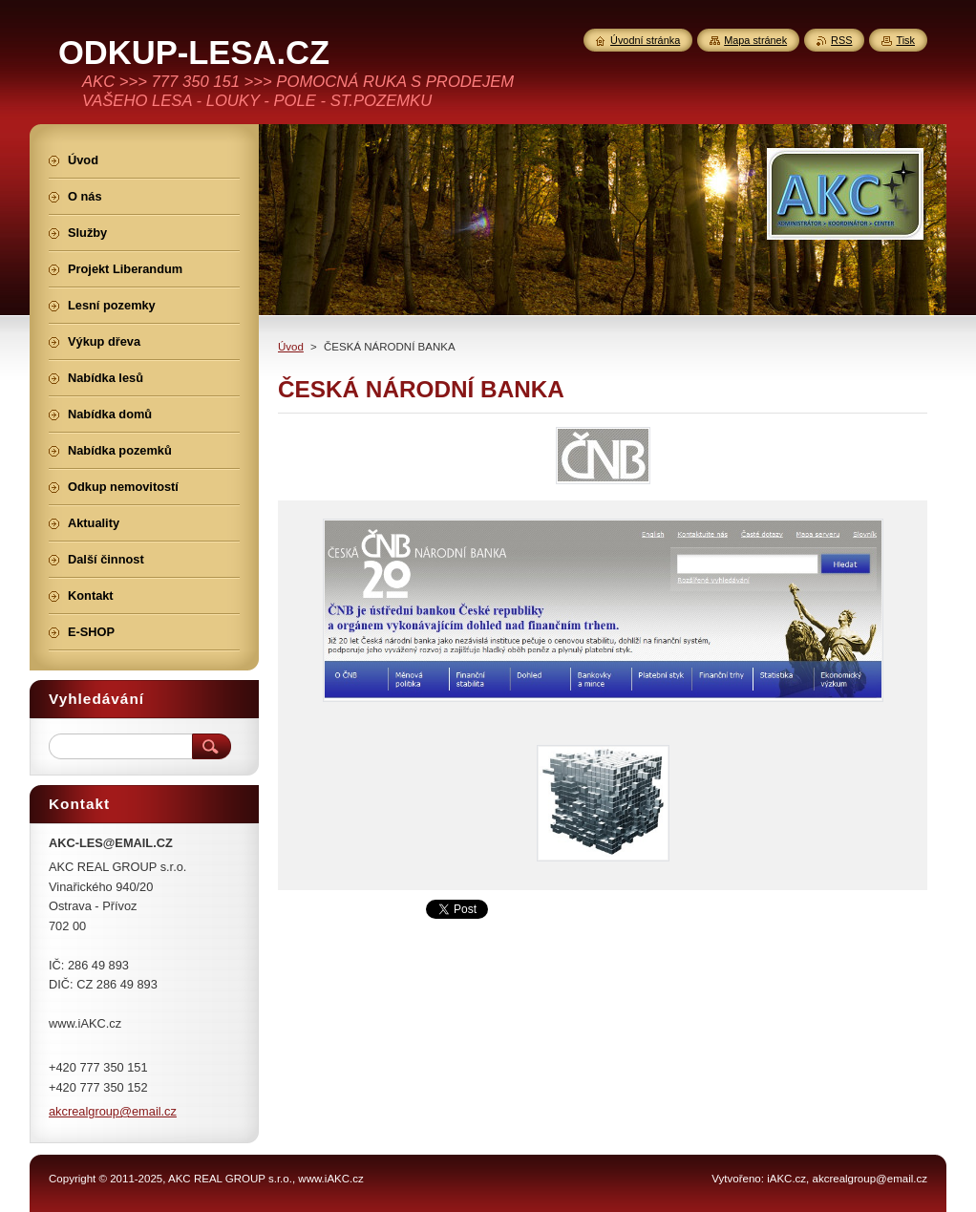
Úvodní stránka (645, 40)
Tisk (905, 40)
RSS (841, 40)
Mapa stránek (755, 40)
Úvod (291, 346)
